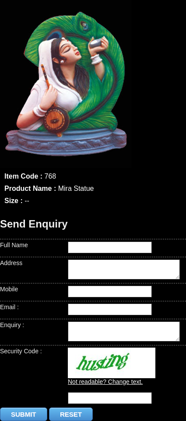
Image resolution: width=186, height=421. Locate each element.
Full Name (14, 245)
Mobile (9, 289)
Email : (9, 307)
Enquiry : (12, 324)
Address (11, 262)
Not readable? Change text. (105, 381)
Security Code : (21, 351)
